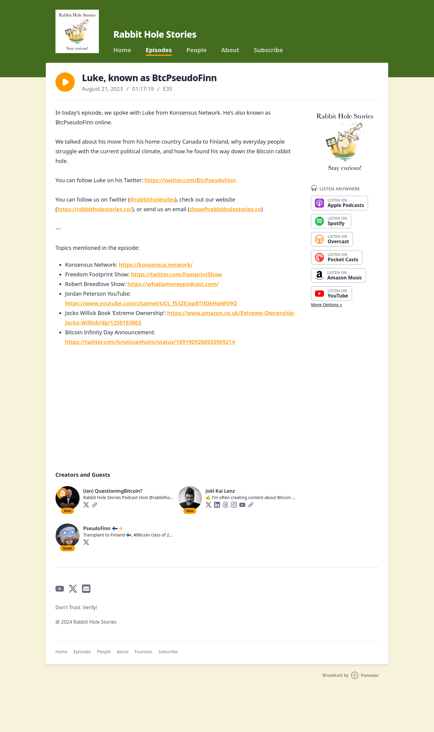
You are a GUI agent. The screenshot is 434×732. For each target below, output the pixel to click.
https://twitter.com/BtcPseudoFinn (190, 180)
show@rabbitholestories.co (225, 209)
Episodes (159, 50)
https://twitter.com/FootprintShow (176, 274)
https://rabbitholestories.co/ (94, 209)
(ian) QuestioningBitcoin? (112, 491)
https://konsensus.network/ (156, 264)
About (230, 50)
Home (122, 50)
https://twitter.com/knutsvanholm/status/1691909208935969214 (150, 341)
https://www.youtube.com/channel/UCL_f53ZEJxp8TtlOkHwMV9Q (151, 303)
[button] (65, 82)
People (196, 50)
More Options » (326, 304)
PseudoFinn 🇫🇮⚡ (103, 528)
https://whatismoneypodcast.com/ (173, 284)
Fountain (143, 651)
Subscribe (268, 50)
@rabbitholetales (152, 199)
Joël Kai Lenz (220, 491)
